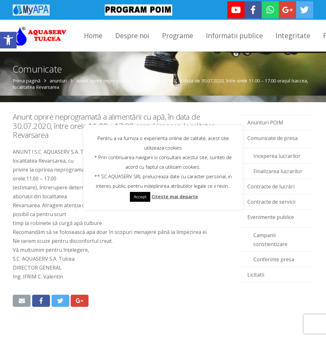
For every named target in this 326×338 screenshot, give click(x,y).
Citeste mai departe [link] (175, 196)
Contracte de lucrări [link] (270, 186)
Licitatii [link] (255, 274)
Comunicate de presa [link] (272, 137)
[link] (8, 40)
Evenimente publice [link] (270, 217)
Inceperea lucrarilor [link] (277, 155)
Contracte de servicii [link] (271, 201)
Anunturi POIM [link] (265, 122)
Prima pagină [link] (26, 80)
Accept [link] (140, 197)
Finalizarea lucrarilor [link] (277, 170)
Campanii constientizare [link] (270, 239)
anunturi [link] (58, 80)
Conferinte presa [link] (273, 259)
